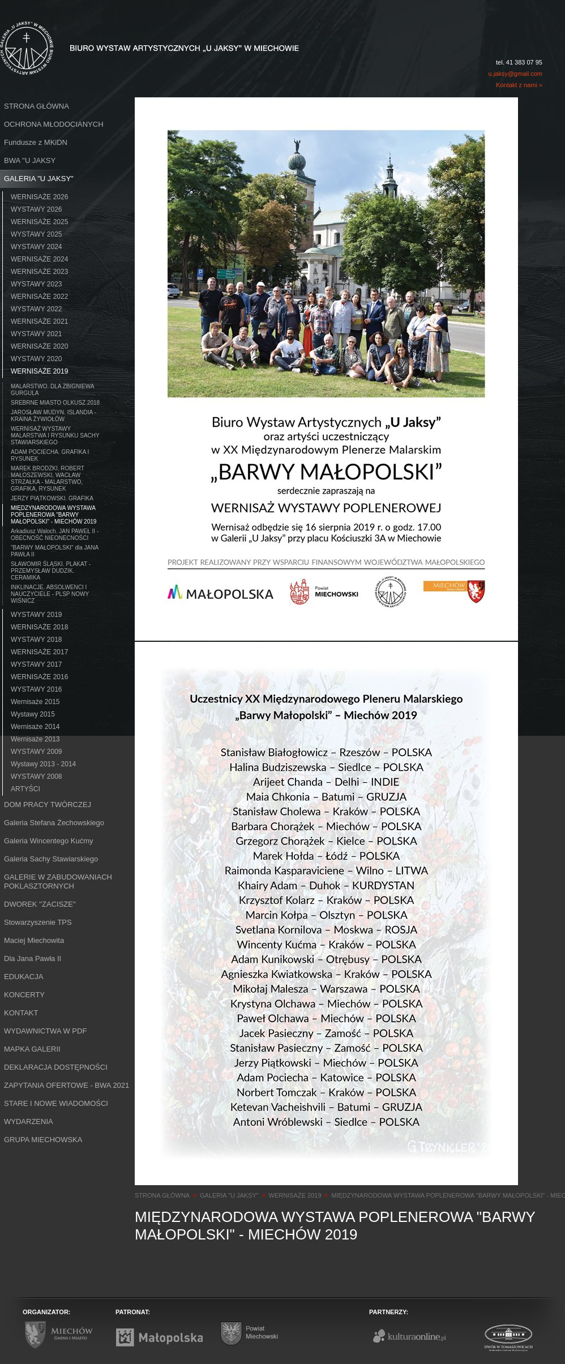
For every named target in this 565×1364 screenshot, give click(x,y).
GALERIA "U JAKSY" (39, 178)
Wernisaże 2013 (35, 739)
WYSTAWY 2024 (36, 247)
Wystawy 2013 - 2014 (43, 764)
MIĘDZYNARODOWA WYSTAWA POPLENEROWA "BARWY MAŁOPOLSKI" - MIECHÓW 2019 (53, 515)
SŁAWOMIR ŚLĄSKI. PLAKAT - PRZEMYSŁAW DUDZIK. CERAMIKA (51, 571)
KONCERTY (24, 994)
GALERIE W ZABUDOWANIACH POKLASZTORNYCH (58, 881)
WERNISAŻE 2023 (39, 272)
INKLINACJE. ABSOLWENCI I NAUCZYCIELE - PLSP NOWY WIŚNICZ (50, 594)
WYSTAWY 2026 (36, 209)
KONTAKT (21, 1013)
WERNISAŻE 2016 (39, 677)
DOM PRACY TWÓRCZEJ (47, 804)
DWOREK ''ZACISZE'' (40, 904)
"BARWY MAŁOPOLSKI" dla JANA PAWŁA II (55, 550)
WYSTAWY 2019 (36, 615)
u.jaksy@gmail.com (515, 73)
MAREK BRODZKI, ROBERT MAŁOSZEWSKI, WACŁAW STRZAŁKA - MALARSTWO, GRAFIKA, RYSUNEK (47, 478)
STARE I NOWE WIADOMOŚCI (56, 1103)
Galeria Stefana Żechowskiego (54, 822)
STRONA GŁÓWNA (36, 106)
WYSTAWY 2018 (36, 640)
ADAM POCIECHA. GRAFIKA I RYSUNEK (50, 455)
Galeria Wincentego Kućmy (48, 841)
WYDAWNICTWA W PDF (45, 1031)
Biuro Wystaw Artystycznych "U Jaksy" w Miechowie (129, 35)
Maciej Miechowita (34, 940)
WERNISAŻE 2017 (39, 652)
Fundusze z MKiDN (35, 142)
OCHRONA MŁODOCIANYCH (54, 124)
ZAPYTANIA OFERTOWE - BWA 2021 (66, 1085)
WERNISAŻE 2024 (39, 259)
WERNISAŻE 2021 (39, 321)
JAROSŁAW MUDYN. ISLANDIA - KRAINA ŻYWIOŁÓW (53, 415)
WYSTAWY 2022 (36, 309)
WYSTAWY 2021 (36, 334)
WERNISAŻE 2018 (39, 627)
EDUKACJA (23, 976)
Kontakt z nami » (519, 85)
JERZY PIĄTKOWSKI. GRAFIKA (52, 498)
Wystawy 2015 (33, 714)
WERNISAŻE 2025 (39, 222)
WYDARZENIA (28, 1121)
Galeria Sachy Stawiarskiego (51, 859)
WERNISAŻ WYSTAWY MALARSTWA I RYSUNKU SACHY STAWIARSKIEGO (55, 435)
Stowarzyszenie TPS (38, 922)
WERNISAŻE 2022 (39, 297)
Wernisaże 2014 (35, 727)
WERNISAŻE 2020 (39, 346)
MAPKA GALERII (32, 1049)
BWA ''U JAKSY (29, 160)
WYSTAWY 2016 (36, 689)
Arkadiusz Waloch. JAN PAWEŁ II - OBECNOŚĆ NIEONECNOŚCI (55, 534)
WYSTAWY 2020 (36, 359)
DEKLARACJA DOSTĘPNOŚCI (56, 1067)
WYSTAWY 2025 (36, 234)
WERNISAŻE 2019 (39, 371)
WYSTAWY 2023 (36, 284)
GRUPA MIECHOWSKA (43, 1139)
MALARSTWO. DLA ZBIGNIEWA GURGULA (52, 389)
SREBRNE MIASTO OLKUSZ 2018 (55, 403)
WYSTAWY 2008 (36, 776)
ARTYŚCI (25, 789)
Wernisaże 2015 (35, 702)
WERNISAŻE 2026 (39, 197)
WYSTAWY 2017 (36, 664)
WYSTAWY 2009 (36, 752)
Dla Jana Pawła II (32, 958)
